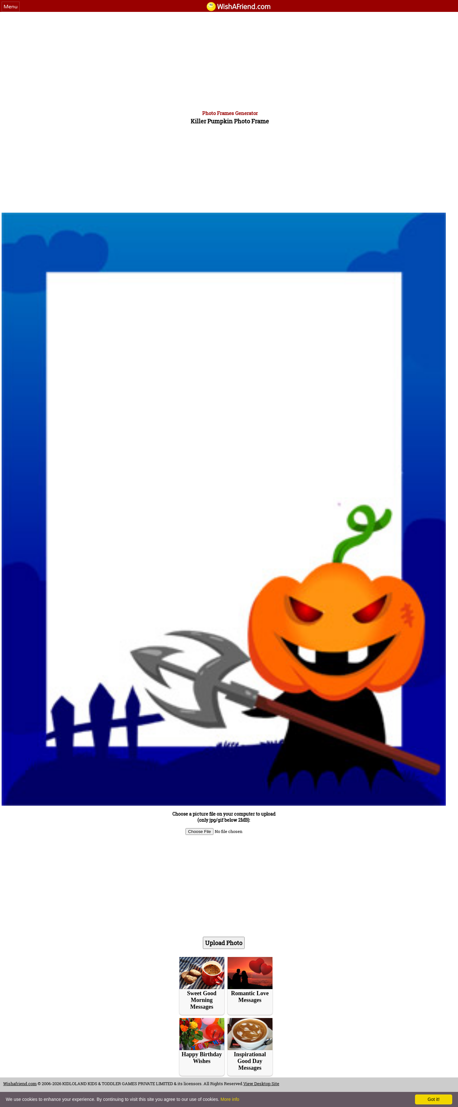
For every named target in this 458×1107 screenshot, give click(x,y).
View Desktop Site (261, 1083)
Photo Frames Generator (230, 113)
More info (229, 1099)
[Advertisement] (229, 60)
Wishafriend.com (20, 1083)
